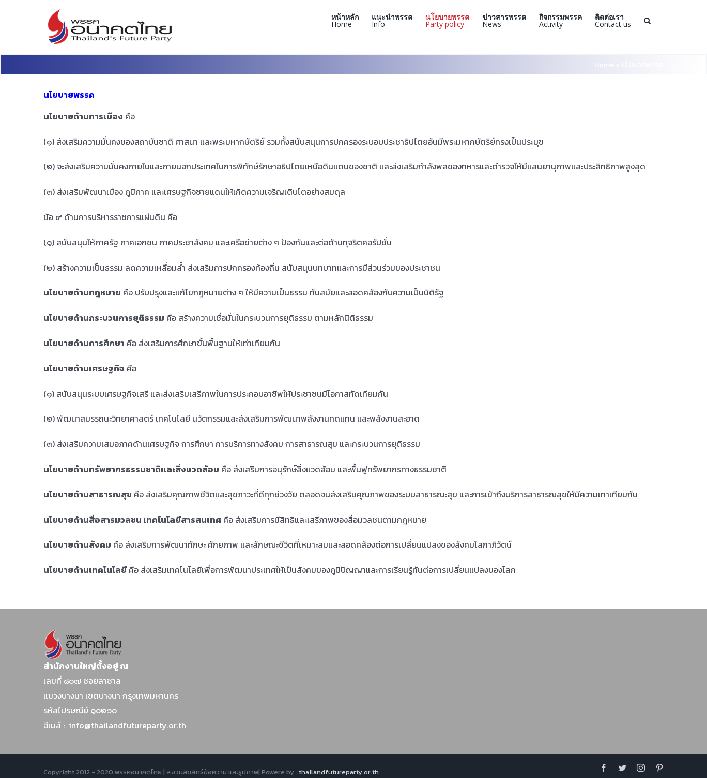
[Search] (647, 20)
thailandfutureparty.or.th (339, 772)
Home (604, 64)
